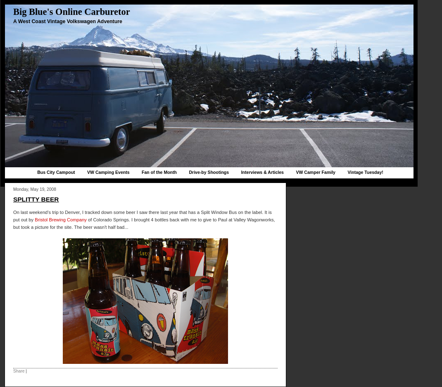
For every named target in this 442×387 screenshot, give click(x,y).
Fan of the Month (159, 172)
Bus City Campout (56, 172)
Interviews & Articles (262, 172)
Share (18, 371)
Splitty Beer (36, 199)
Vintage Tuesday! (365, 172)
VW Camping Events (108, 172)
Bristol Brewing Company (61, 219)
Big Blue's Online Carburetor (71, 12)
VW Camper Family (315, 172)
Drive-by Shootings (209, 172)
